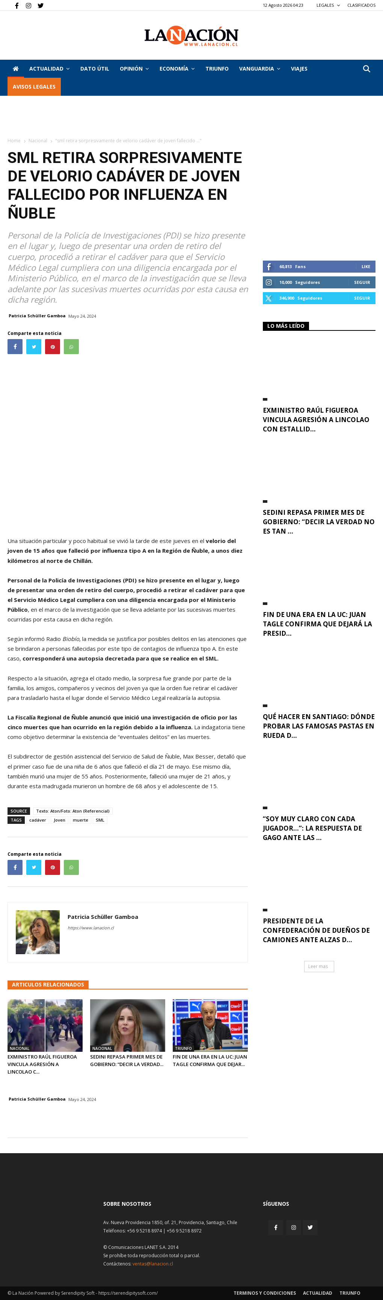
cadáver (37, 820)
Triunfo (217, 68)
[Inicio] (16, 69)
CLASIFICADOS (361, 5)
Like (366, 266)
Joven (59, 820)
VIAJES (299, 68)
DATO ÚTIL (94, 68)
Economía (177, 68)
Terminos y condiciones (265, 1293)
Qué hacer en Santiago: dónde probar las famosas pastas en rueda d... (319, 726)
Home (14, 140)
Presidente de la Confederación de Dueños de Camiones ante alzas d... (316, 930)
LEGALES (328, 5)
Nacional (38, 140)
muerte (80, 820)
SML (100, 820)
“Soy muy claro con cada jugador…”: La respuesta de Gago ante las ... (312, 828)
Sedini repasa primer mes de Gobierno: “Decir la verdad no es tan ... (319, 521)
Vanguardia (259, 68)
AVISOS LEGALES (34, 86)
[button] (366, 69)
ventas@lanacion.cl (153, 1264)
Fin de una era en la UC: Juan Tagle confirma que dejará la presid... (317, 624)
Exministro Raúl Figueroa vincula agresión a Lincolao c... (42, 1064)
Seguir (362, 282)
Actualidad (49, 68)
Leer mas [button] (318, 966)
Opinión (134, 68)
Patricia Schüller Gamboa (37, 315)
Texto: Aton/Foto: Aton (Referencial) (73, 811)
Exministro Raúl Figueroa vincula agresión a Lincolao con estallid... (316, 419)
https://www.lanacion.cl (91, 928)
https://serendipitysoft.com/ (128, 1293)
